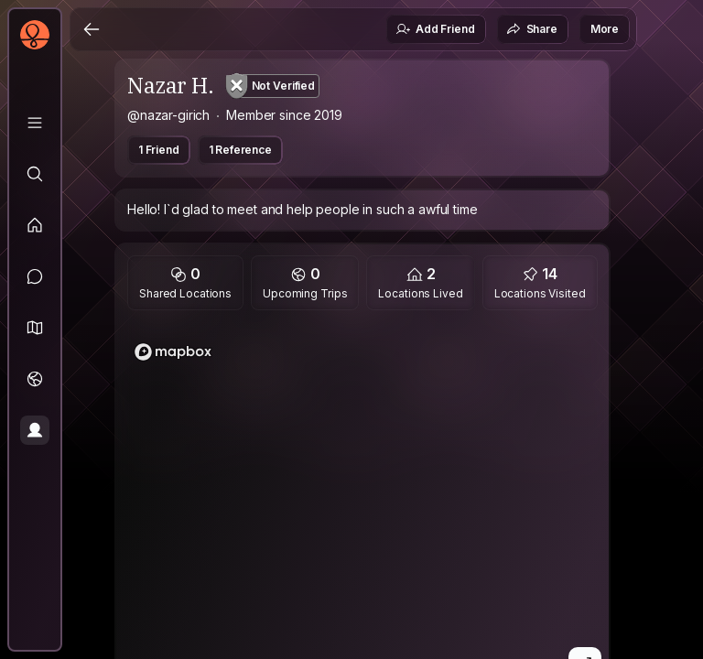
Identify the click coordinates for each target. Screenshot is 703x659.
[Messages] (34, 276)
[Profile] (34, 430)
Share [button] (531, 29)
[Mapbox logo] (173, 351)
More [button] (604, 29)
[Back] (91, 29)
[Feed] (34, 225)
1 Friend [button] (158, 150)
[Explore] (34, 174)
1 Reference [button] (240, 150)
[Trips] (34, 379)
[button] (34, 327)
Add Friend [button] (434, 29)
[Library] (34, 122)
